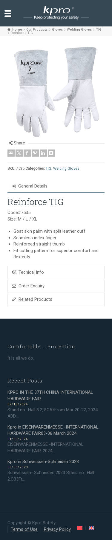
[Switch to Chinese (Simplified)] (79, 528)
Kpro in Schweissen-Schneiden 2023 (43, 461)
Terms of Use (24, 529)
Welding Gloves (66, 168)
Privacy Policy (57, 529)
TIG (48, 168)
